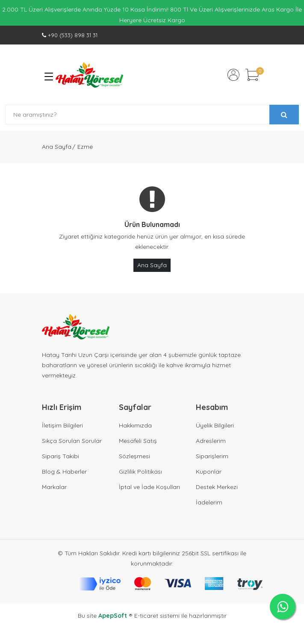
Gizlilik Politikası (140, 471)
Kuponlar (208, 471)
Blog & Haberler (64, 471)
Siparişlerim (212, 456)
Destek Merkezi (217, 487)
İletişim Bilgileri (62, 425)
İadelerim (209, 502)
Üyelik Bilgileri (215, 425)
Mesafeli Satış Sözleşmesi (138, 448)
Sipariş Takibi (60, 456)
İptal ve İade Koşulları (149, 487)
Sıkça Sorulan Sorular (72, 441)
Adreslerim (211, 441)
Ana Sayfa (56, 146)
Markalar (54, 487)
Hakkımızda (135, 425)
